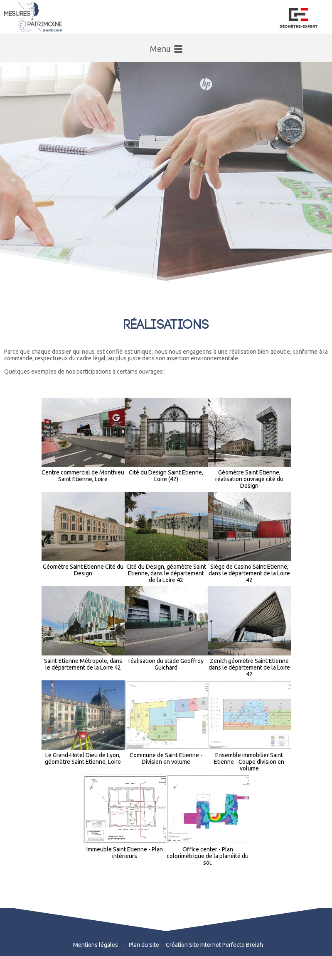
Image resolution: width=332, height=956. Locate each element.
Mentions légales (95, 944)
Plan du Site (144, 944)
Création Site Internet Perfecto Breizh (214, 944)
